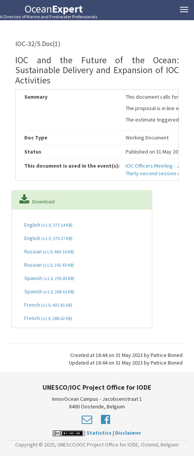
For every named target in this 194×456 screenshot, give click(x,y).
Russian (48, 251)
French (47, 304)
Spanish (48, 278)
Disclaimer (128, 432)
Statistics (99, 432)
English (48, 224)
